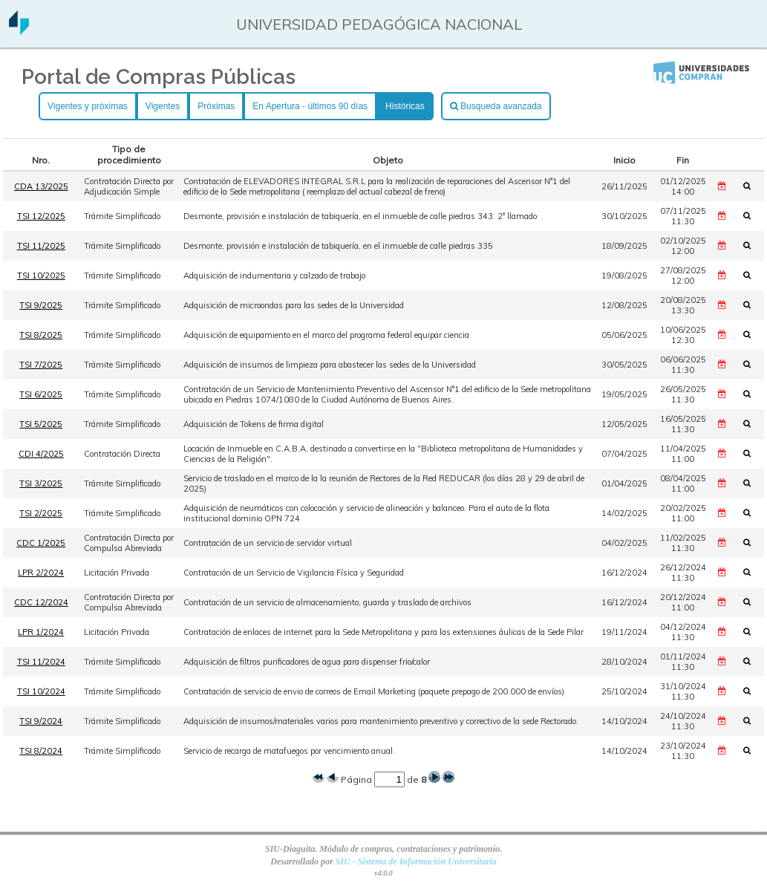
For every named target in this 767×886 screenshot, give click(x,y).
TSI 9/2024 (40, 721)
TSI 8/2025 (40, 335)
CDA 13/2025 (41, 186)
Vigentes (163, 106)
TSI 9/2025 (40, 305)
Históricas (405, 106)
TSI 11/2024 (41, 662)
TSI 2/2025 (40, 513)
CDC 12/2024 (41, 602)
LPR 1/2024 (41, 632)
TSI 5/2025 (40, 424)
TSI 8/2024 (40, 751)
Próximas (216, 106)
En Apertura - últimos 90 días (310, 106)
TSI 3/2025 (40, 483)
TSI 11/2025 (41, 246)
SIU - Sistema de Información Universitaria (416, 861)
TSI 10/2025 (41, 275)
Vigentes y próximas (88, 106)
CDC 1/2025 (40, 543)
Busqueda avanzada (496, 106)
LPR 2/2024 (41, 572)
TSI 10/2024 (41, 691)
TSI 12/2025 (41, 216)
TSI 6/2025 (40, 394)
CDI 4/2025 (41, 454)
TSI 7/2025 (40, 364)
